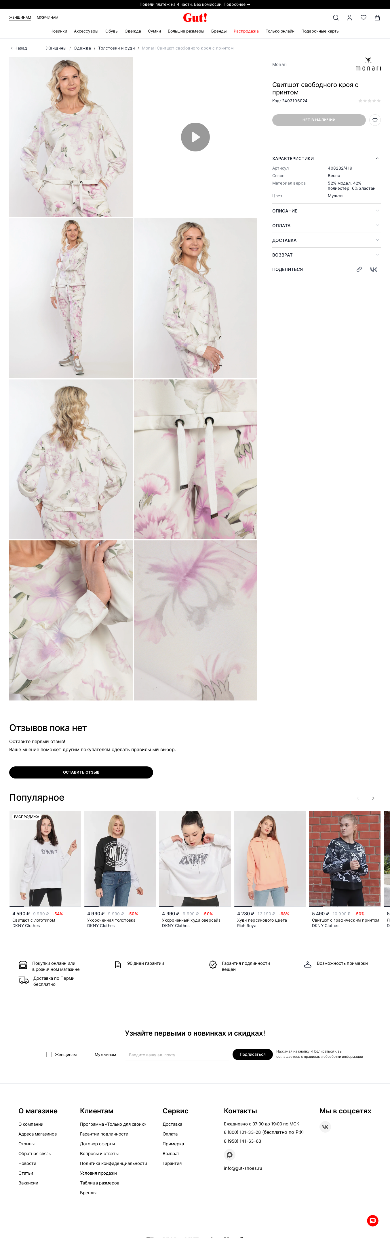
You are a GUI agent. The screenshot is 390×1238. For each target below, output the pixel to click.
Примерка (173, 1143)
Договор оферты (97, 1143)
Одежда (133, 31)
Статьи (25, 1173)
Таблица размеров (99, 1183)
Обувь (111, 31)
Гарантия (172, 1163)
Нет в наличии (319, 119)
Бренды (219, 31)
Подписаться (253, 1054)
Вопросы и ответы (99, 1153)
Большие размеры (186, 31)
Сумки (154, 31)
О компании (30, 1124)
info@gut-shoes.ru (243, 1168)
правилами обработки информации (333, 1056)
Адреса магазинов (37, 1134)
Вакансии (28, 1183)
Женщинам (20, 17)
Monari (279, 64)
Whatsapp (372, 1220)
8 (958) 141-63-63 (242, 1141)
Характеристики (293, 158)
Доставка (284, 240)
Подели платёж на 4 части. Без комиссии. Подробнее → (195, 4)
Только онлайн (280, 31)
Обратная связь (34, 1153)
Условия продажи (98, 1173)
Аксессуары (86, 31)
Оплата (281, 225)
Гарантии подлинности (104, 1134)
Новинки (58, 31)
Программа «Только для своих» (113, 1124)
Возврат (282, 255)
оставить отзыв (81, 772)
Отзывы (26, 1143)
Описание (284, 211)
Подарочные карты (320, 31)
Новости (27, 1163)
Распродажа (246, 31)
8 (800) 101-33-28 (242, 1132)
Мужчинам (47, 17)
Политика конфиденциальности (113, 1163)
